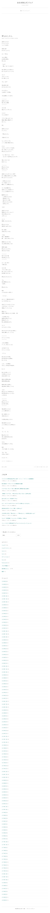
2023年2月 (4, 695)
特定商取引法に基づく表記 (20, 908)
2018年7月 (4, 824)
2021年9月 (4, 745)
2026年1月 (4, 593)
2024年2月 (4, 660)
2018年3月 (4, 833)
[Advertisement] (25, 24)
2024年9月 (4, 640)
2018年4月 (4, 830)
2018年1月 (4, 838)
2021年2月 (4, 765)
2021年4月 (4, 759)
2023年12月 (4, 666)
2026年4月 (4, 584)
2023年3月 (4, 692)
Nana (3, 559)
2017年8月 (4, 850)
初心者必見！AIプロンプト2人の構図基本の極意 (12, 483)
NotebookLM (4, 562)
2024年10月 (4, 637)
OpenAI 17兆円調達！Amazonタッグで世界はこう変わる (14, 518)
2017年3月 (4, 865)
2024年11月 (4, 634)
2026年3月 (4, 587)
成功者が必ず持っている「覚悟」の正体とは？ (12, 508)
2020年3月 (4, 797)
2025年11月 (4, 599)
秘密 (3, 571)
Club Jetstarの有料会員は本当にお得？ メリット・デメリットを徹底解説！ (18, 478)
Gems (3, 554)
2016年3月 (4, 897)
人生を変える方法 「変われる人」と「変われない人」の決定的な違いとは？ (18, 513)
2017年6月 (4, 856)
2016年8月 (4, 885)
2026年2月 (4, 590)
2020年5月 (4, 792)
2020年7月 (4, 786)
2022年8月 (4, 713)
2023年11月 (4, 669)
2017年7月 (4, 853)
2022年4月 (4, 724)
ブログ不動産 (5, 565)
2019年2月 (4, 818)
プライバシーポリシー (30, 908)
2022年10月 (4, 707)
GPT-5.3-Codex (5, 557)
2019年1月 (4, 821)
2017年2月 (4, 868)
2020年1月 (4, 803)
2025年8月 (4, 607)
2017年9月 (4, 847)
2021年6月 (4, 754)
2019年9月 (4, 812)
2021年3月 (4, 762)
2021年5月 (4, 757)
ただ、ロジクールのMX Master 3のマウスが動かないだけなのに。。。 (17, 503)
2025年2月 (4, 625)
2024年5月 (4, 651)
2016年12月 (4, 874)
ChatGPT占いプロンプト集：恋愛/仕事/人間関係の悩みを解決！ (16, 488)
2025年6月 (4, 613)
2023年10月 (4, 672)
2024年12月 (4, 631)
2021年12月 (4, 736)
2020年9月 (4, 780)
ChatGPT (4, 545)
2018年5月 (4, 827)
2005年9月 (4, 900)
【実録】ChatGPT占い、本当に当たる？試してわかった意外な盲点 (16, 493)
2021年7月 (4, 751)
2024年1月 (4, 663)
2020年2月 (4, 800)
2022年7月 (4, 716)
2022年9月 (4, 710)
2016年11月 (4, 876)
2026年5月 (4, 581)
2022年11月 (4, 704)
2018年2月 (4, 835)
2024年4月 (4, 654)
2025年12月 (4, 596)
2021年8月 (4, 748)
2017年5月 (4, 859)
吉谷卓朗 (16, 38)
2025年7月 (4, 610)
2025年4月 (4, 619)
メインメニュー (26, 10)
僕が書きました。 (10, 461)
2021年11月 (4, 739)
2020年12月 (4, 771)
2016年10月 (4, 879)
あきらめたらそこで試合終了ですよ (9, 498)
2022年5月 (4, 721)
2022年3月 (4, 727)
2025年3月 (4, 622)
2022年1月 (4, 733)
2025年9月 (4, 604)
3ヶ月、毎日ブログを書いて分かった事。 (41, 466)
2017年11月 (4, 844)
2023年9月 (4, 675)
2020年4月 (4, 795)
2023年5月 (4, 686)
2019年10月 (4, 809)
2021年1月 (4, 768)
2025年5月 (4, 616)
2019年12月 (4, 806)
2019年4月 (4, 815)
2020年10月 (4, 777)
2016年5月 (4, 894)
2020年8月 (4, 783)
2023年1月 (4, 698)
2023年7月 (4, 680)
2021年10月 (4, 742)
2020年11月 (4, 774)
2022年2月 (4, 730)
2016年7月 (4, 888)
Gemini (3, 551)
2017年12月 (4, 841)
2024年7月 (4, 645)
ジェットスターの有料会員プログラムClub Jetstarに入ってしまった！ (17, 523)
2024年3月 (4, 657)
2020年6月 (4, 789)
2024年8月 (4, 642)
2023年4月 (4, 689)
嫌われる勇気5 (4, 466)
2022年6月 (4, 718)
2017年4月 (4, 862)
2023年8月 (4, 678)
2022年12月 (4, 701)
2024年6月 (4, 648)
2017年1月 (4, 871)
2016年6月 (4, 891)
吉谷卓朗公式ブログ (25, 2)
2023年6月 (4, 683)
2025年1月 (4, 628)
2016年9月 (4, 882)
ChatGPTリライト (6, 548)
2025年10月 (4, 602)
